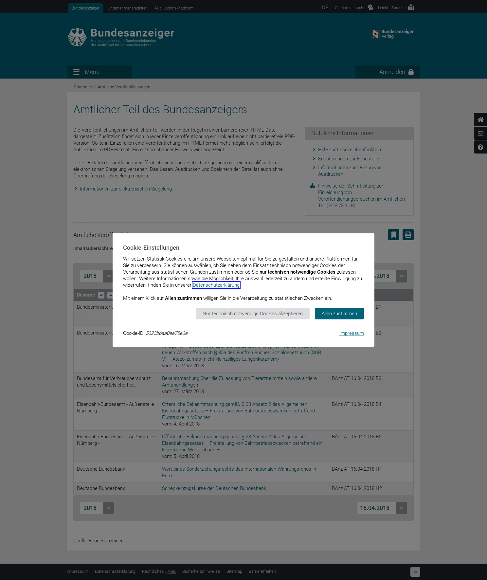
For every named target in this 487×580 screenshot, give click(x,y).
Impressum (351, 333)
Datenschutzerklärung (216, 285)
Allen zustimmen (339, 314)
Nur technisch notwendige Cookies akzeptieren (253, 314)
